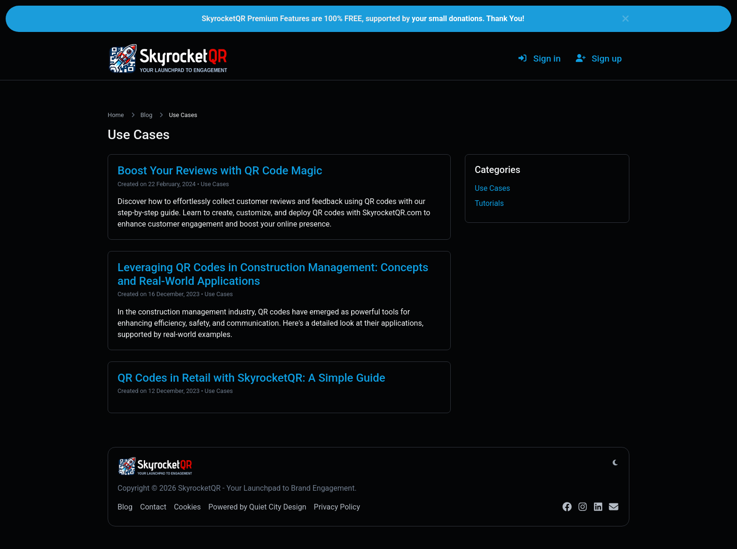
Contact (153, 506)
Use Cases (215, 184)
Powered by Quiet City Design (257, 506)
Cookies (187, 506)
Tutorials (489, 203)
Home (116, 114)
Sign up (599, 58)
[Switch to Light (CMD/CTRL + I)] (615, 463)
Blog (147, 114)
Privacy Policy (337, 506)
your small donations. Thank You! (468, 18)
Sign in (539, 58)
